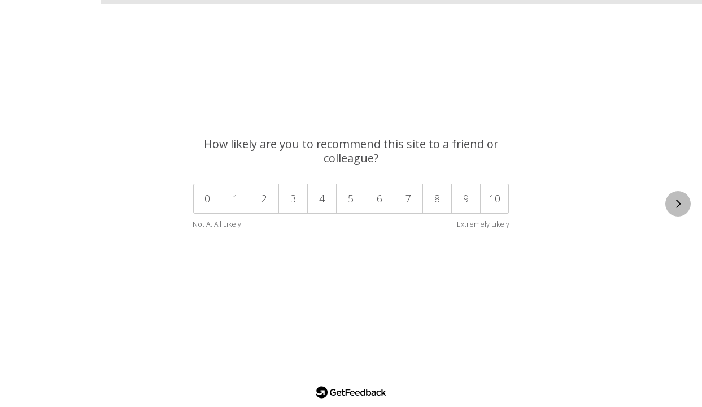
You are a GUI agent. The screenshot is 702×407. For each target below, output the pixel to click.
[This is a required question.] (678, 204)
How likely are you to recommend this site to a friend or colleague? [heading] (351, 151)
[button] (495, 199)
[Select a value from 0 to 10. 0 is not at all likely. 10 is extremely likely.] (351, 204)
